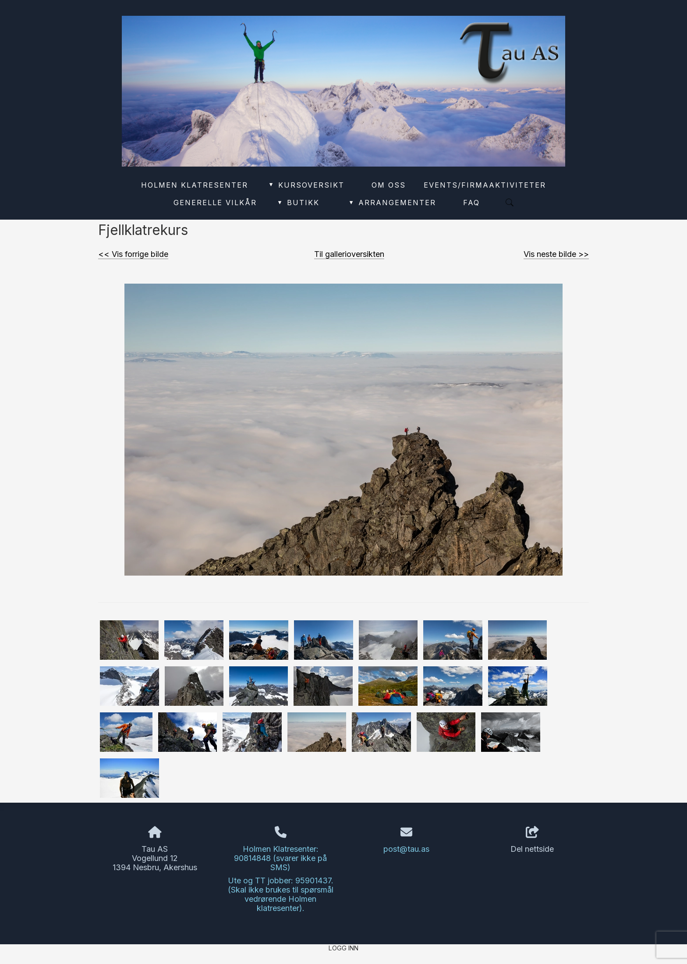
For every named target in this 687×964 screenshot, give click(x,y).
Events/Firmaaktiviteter (485, 185)
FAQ (471, 202)
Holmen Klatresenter (194, 185)
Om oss (389, 185)
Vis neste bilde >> (556, 254)
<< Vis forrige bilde (133, 254)
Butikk (297, 202)
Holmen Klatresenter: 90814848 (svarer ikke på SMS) (280, 858)
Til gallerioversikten (349, 254)
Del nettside (532, 840)
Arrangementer (392, 202)
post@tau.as (406, 849)
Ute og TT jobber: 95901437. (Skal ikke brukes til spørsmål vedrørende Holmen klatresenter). (280, 894)
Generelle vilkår (215, 202)
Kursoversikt (306, 185)
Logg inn (343, 948)
